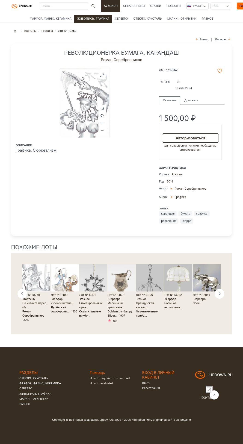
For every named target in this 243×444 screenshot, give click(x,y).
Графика (47, 30)
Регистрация (151, 388)
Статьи (155, 6)
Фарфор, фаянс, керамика (50, 18)
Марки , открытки (181, 18)
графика (201, 213)
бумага (185, 213)
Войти (146, 383)
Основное (169, 100)
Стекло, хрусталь (147, 18)
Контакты (209, 397)
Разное (207, 18)
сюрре (186, 221)
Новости (174, 6)
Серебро (121, 18)
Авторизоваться (190, 138)
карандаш (168, 213)
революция (168, 221)
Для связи (191, 100)
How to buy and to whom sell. (110, 378)
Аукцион (111, 6)
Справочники (134, 6)
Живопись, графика (93, 18)
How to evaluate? (101, 383)
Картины (30, 30)
